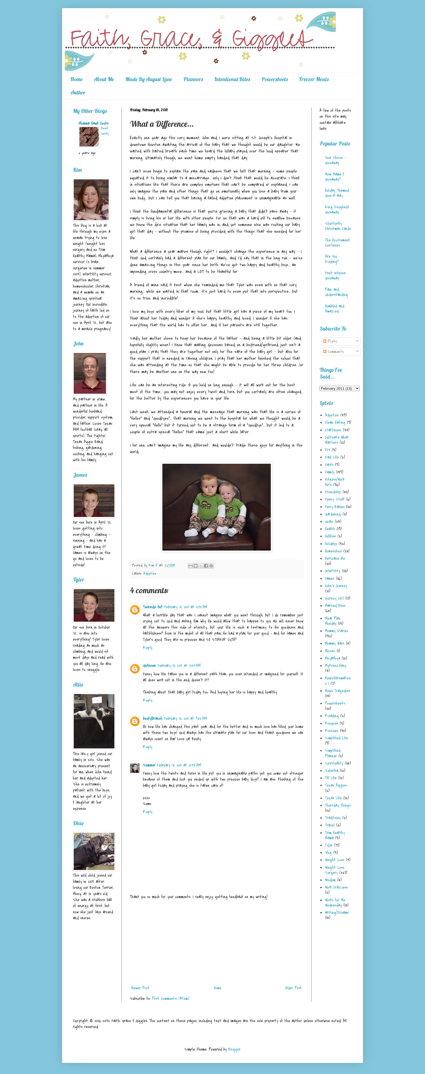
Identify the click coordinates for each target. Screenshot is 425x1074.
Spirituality (334, 763)
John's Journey (336, 586)
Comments (333, 352)
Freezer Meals (314, 79)
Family (329, 472)
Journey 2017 (334, 598)
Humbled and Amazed (334, 308)
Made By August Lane (148, 79)
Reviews (331, 731)
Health (330, 529)
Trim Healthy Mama (335, 835)
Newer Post (140, 988)
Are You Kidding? (332, 259)
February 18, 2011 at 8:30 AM (185, 607)
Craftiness (333, 430)
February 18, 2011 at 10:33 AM (179, 765)
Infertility (332, 571)
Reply (147, 648)
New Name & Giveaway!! (334, 176)
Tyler (329, 845)
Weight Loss (334, 860)
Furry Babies (334, 507)
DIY (327, 450)
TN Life (331, 778)
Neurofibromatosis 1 (338, 680)
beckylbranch (152, 719)
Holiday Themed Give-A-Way (337, 193)
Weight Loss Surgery (334, 870)
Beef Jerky (104, 130)
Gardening (333, 514)
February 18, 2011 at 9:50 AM (185, 719)
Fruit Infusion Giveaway (335, 275)
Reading (332, 716)
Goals (329, 522)
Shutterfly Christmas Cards (338, 226)
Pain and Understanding (336, 292)
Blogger (234, 1049)
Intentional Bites (232, 79)
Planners (193, 79)
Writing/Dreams (337, 913)
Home (76, 79)
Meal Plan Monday (332, 621)
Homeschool (333, 551)
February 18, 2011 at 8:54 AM (179, 666)
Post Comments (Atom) (170, 999)
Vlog (328, 853)
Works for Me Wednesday (335, 902)
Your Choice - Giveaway (335, 160)
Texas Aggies (336, 785)
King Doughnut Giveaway (337, 209)
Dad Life (332, 457)
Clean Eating (335, 422)
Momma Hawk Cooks (93, 123)
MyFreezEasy (335, 666)
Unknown (149, 666)
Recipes (331, 723)
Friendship (333, 492)
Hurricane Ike (335, 558)
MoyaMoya (332, 658)
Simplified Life (336, 738)
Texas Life (333, 798)
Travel (329, 825)
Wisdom (330, 880)
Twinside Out (153, 607)
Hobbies (330, 536)
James (329, 579)
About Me (104, 79)
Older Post (293, 988)
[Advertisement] (216, 942)
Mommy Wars (334, 643)
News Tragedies (337, 691)
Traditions (333, 818)
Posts (330, 341)
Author (78, 92)
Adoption (149, 573)
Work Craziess (336, 887)
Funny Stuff (334, 499)
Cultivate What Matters (337, 440)
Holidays (331, 544)
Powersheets (274, 79)
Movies (330, 651)
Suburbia (331, 771)
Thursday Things (338, 805)
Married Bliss (335, 606)
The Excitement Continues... (337, 242)
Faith (329, 465)
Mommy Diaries (336, 631)
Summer (149, 765)
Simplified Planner (332, 753)
